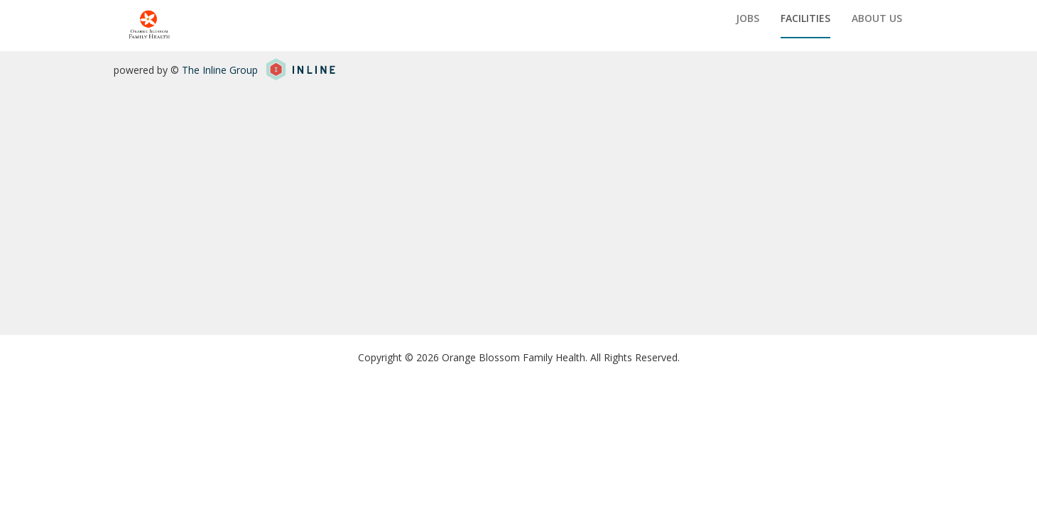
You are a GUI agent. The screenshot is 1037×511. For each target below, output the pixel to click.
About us (877, 18)
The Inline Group (220, 70)
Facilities (805, 18)
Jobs (747, 18)
